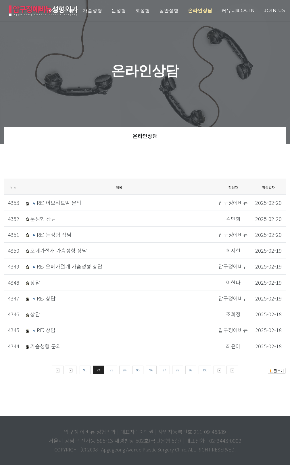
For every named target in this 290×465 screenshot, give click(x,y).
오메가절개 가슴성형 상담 (58, 250)
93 (111, 370)
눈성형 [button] (119, 10)
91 (85, 370)
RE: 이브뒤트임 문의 (59, 202)
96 (151, 370)
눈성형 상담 (43, 218)
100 (205, 370)
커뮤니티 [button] (231, 10)
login (246, 10)
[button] (200, 10)
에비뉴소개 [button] (61, 10)
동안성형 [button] (169, 10)
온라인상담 (145, 135)
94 (124, 370)
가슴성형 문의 (45, 346)
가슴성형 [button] (92, 10)
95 (138, 370)
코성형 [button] (142, 10)
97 (164, 370)
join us (274, 10)
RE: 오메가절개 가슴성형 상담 (69, 266)
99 (191, 370)
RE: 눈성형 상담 (54, 234)
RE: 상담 (46, 298)
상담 (35, 282)
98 (177, 370)
